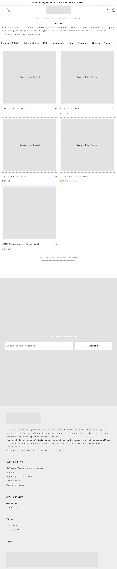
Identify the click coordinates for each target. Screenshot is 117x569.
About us (11, 503)
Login (9, 542)
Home (38, 18)
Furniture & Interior (56, 18)
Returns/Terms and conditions (25, 468)
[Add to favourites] (56, 108)
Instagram (12, 529)
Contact (11, 472)
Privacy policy (16, 485)
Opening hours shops (19, 476)
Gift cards (13, 481)
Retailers (12, 507)
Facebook (11, 525)
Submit (93, 346)
